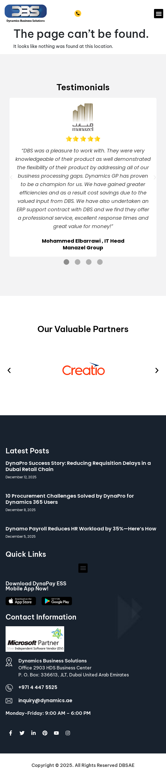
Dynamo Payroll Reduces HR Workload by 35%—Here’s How (81, 528)
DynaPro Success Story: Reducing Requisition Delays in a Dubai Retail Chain (78, 466)
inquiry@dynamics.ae (45, 700)
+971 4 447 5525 (98, 14)
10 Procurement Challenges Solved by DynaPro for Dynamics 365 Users (70, 498)
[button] (158, 13)
